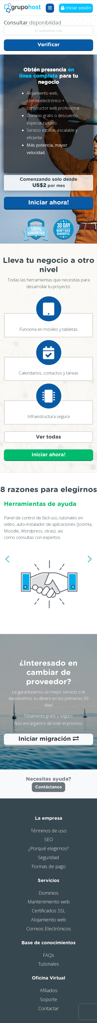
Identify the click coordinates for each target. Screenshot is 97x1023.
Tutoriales (48, 964)
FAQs (48, 955)
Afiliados (48, 990)
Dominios (48, 893)
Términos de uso (48, 831)
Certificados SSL (48, 911)
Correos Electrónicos (48, 929)
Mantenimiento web (49, 902)
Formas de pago (49, 866)
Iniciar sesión (76, 8)
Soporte (48, 999)
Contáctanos (48, 787)
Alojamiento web (48, 920)
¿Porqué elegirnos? (48, 848)
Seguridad (48, 857)
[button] (7, 558)
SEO (48, 839)
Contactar (48, 1008)
